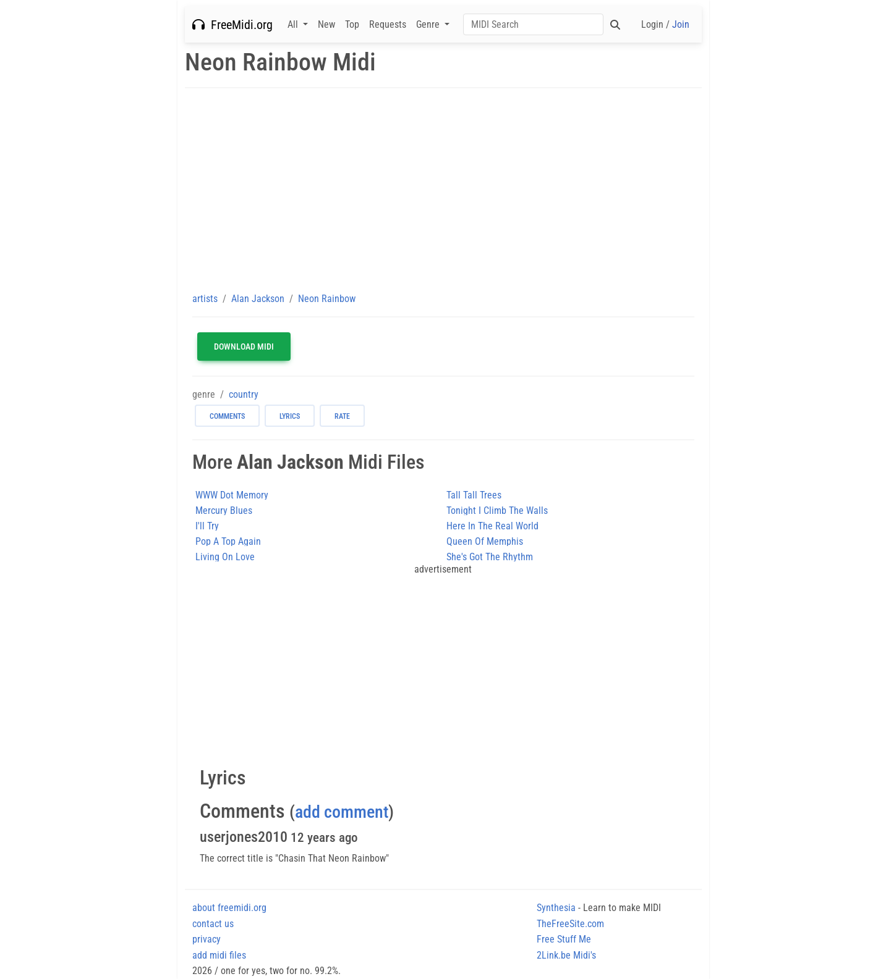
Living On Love (225, 557)
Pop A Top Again (228, 541)
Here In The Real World (492, 526)
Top (352, 24)
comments (227, 416)
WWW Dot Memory (231, 495)
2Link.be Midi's (566, 955)
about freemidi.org (229, 908)
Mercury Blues (223, 510)
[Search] (533, 24)
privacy (206, 939)
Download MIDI (244, 346)
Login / (665, 24)
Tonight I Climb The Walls (497, 510)
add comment (341, 812)
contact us (213, 924)
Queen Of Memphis (484, 541)
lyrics (289, 416)
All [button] (294, 24)
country (243, 394)
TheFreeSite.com (570, 924)
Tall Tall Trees (473, 495)
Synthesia (556, 908)
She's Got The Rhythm (489, 557)
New (326, 24)
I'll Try (207, 526)
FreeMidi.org (232, 24)
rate (342, 416)
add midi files (219, 955)
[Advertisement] (443, 189)
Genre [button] (429, 24)
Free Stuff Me (564, 939)
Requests (387, 24)
